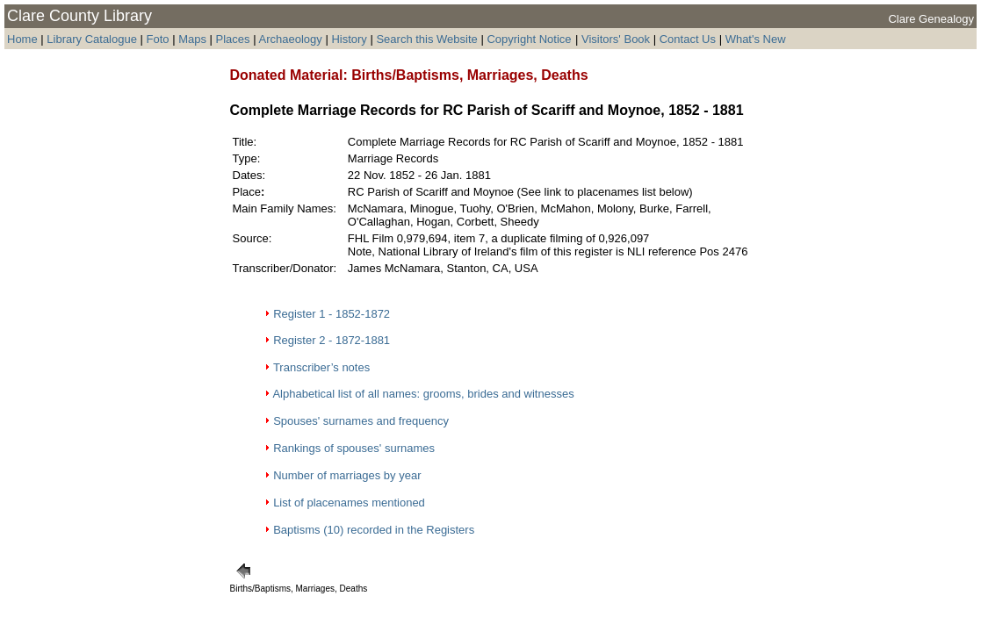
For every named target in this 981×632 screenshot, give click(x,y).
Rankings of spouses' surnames (354, 448)
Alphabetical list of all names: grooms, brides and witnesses (422, 393)
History (348, 39)
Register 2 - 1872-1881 (331, 340)
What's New (755, 39)
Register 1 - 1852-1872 (331, 313)
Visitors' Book (615, 39)
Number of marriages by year (347, 475)
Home (22, 39)
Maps (192, 39)
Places (233, 39)
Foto (160, 39)
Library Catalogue (92, 39)
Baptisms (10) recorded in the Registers (373, 529)
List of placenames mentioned (349, 502)
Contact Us (687, 39)
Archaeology (289, 39)
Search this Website (426, 39)
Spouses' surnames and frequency (361, 420)
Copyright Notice (529, 39)
